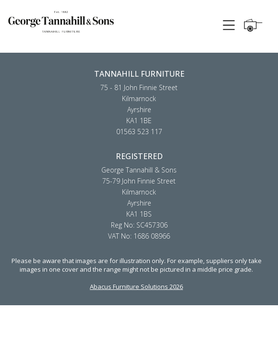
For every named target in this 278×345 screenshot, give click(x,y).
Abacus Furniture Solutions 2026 (136, 286)
